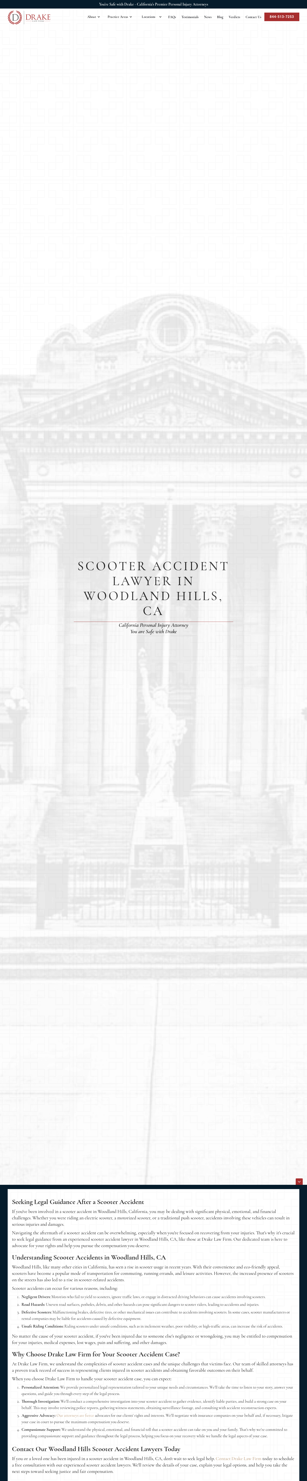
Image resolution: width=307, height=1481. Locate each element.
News (208, 17)
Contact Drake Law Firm (238, 1458)
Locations (148, 17)
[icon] (299, 1181)
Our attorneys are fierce (75, 1415)
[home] (29, 17)
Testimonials (190, 17)
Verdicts (234, 17)
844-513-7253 (282, 17)
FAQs (172, 17)
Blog (220, 17)
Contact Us (253, 17)
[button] (93, 16)
